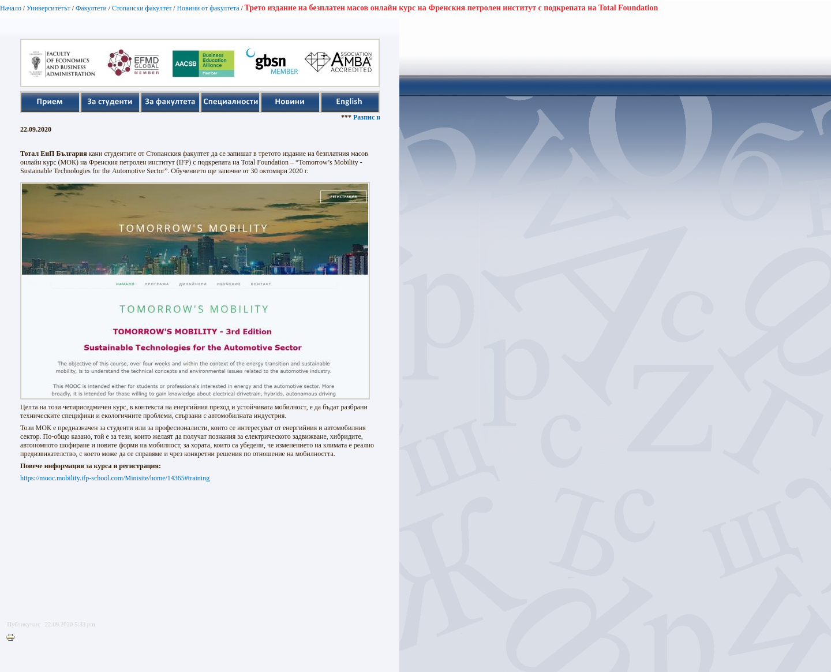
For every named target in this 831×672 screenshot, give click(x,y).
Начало (10, 8)
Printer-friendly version (13, 638)
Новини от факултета (208, 8)
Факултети (91, 8)
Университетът (48, 8)
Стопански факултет (142, 8)
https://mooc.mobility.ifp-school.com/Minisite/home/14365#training (114, 478)
